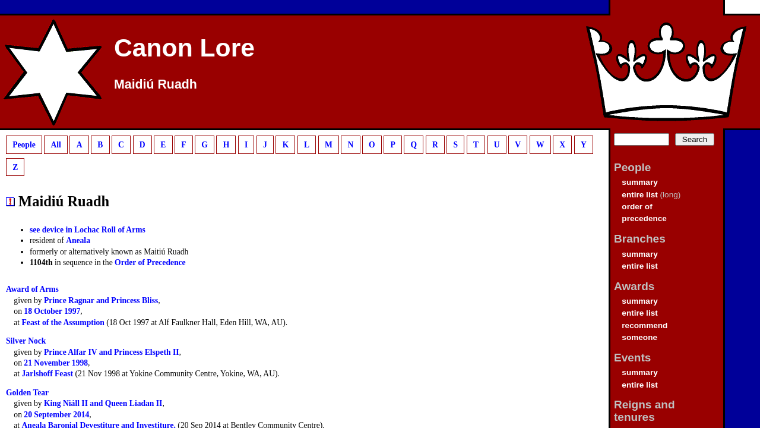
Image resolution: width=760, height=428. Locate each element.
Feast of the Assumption (63, 322)
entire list (639, 194)
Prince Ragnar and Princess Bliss (101, 300)
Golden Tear (27, 392)
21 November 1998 (56, 362)
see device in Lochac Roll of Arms (87, 229)
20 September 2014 (56, 414)
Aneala (78, 240)
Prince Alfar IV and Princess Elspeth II (111, 352)
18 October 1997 (52, 311)
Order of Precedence (150, 262)
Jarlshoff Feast (47, 373)
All (55, 144)
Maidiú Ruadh (155, 84)
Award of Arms (32, 289)
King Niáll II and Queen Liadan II (103, 403)
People (24, 144)
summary (639, 182)
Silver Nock (26, 340)
